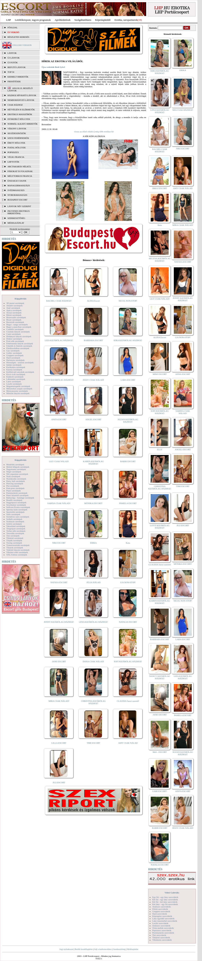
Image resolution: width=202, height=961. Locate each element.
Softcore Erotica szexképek (18, 507)
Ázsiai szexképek (14, 312)
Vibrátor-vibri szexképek (17, 552)
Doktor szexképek (14, 339)
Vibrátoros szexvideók (162, 940)
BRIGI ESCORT (159, 188)
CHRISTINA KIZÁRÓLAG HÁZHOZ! (93, 702)
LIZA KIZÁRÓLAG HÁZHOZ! (59, 340)
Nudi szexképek (13, 476)
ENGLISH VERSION (22, 45)
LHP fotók (13, 162)
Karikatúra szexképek (15, 367)
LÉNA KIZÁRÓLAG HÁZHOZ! (93, 622)
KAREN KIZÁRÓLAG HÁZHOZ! (93, 462)
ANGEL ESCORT (93, 419)
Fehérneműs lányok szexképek (19, 343)
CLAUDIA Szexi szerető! (128, 701)
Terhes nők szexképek (15, 531)
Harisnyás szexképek (15, 360)
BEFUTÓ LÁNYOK (16, 67)
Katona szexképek (14, 369)
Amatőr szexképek (14, 305)
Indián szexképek (14, 365)
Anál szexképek (13, 308)
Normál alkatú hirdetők (22, 124)
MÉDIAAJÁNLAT (15, 223)
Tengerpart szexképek (15, 528)
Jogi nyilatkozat (66, 949)
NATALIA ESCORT (128, 622)
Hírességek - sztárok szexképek (20, 362)
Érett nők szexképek (15, 341)
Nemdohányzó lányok (20, 100)
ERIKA (93, 543)
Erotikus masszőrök (19, 114)
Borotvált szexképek (15, 322)
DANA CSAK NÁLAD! (93, 661)
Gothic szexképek (14, 353)
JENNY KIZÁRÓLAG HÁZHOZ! (59, 622)
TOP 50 (10, 72)
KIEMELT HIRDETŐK (17, 77)
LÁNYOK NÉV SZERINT (19, 206)
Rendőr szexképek (14, 500)
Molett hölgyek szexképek (17, 467)
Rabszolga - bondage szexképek (20, 498)
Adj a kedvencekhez (103, 949)
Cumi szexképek (13, 334)
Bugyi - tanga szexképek (17, 324)
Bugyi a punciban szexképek (18, 327)
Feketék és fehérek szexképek (19, 346)
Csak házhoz (15, 105)
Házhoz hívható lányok (21, 95)
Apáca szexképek (14, 310)
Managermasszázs (18, 185)
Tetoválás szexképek (15, 533)
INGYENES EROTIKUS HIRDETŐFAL (18, 212)
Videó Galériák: (172, 892)
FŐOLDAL (12, 27)
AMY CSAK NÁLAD (128, 743)
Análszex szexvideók (161, 906)
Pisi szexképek (12, 486)
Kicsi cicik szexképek (15, 374)
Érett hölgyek (16, 143)
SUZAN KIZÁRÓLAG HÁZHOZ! (128, 420)
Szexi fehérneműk (18, 138)
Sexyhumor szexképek (16, 505)
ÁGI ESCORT (59, 782)
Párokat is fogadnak (20, 171)
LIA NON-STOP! (128, 582)
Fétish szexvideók (160, 909)
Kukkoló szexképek (14, 377)
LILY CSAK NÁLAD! (59, 461)
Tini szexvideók (159, 935)
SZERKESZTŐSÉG (16, 218)
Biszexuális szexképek (16, 317)
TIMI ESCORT (93, 743)
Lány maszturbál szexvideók (164, 921)
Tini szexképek (13, 535)
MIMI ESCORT (160, 374)
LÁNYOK (12, 53)
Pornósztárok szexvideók (163, 933)
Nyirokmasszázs (17, 195)
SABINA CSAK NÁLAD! (58, 503)
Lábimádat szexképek (15, 379)
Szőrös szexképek (14, 524)
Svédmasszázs (15, 190)
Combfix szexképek (15, 329)
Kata (128, 543)
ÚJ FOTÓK (12, 62)
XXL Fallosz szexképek (16, 554)
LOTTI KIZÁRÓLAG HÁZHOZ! (59, 380)
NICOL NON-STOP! (128, 301)
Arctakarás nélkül (19, 166)
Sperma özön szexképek (16, 509)
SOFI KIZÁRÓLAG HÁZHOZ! (128, 661)
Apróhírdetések (62, 19)
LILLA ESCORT (58, 743)
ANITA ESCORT (58, 419)
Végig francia (15, 157)
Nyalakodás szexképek (16, 479)
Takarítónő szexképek (15, 526)
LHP (8, 19)
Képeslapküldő (103, 19)
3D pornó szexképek (15, 303)
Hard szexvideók (159, 914)
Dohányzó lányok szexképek (18, 336)
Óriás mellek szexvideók (163, 928)
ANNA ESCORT (182, 374)
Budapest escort (17, 200)
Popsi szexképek (13, 490)
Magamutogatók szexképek (18, 386)
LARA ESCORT (128, 380)
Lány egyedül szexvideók (163, 918)
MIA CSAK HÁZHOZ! (182, 110)
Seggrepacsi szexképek (16, 502)
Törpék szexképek (14, 540)
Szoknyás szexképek (15, 521)
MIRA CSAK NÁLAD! (59, 701)
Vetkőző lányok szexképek (17, 550)
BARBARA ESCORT (93, 340)
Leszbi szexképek (14, 384)
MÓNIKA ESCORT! (93, 503)
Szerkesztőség (119, 949)
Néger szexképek (13, 471)
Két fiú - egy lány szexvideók (165, 899)
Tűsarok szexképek (14, 547)
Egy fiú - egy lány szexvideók (165, 897)
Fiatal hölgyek (16, 147)
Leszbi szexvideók (160, 923)
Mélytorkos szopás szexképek (19, 388)
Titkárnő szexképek (14, 538)
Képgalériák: (21, 298)
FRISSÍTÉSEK (14, 81)
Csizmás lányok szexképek (18, 331)
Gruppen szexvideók (161, 911)
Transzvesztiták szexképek (17, 545)
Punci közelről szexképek (17, 495)
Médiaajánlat (132, 949)
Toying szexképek (14, 543)
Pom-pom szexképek (15, 488)
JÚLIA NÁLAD (93, 582)
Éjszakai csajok (16, 181)
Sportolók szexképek (15, 512)
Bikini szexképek (13, 315)
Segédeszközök (16, 133)
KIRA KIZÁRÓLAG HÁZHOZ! (128, 340)
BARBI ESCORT (128, 461)
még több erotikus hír (104, 131)
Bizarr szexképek (13, 320)
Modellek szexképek (15, 464)
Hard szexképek (13, 358)
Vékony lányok (16, 128)
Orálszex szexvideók (161, 925)
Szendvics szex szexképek (17, 516)
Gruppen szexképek (14, 355)
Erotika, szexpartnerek (126, 19)
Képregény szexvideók (162, 916)
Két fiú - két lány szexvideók (164, 902)
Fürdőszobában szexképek (17, 348)
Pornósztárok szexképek (16, 493)
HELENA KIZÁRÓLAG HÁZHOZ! (159, 259)
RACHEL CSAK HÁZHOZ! (58, 301)
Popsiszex (13, 152)
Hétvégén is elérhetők (21, 109)
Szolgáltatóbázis (82, 19)
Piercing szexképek (14, 483)
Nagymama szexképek (16, 469)
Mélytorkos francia (19, 176)
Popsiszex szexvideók (161, 930)
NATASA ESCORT (58, 582)
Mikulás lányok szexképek (17, 393)
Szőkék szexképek (14, 519)
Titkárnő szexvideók (161, 937)
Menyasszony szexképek (17, 391)
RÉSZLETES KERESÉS (18, 37)
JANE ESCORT (59, 661)
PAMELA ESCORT (128, 503)
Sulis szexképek (13, 514)
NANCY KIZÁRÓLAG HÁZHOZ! (159, 677)
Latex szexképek (13, 381)
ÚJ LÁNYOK (13, 58)
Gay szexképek (13, 350)
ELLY (159, 449)
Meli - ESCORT (160, 752)
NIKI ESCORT (58, 543)
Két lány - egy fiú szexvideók (165, 904)
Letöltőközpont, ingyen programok (33, 19)
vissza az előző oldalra (84, 131)
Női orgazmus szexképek (17, 474)
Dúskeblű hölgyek (18, 119)
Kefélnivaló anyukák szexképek (20, 372)
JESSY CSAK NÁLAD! (93, 380)
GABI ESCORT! (159, 791)
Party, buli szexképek (15, 481)
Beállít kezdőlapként (84, 949)
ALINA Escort (93, 301)
